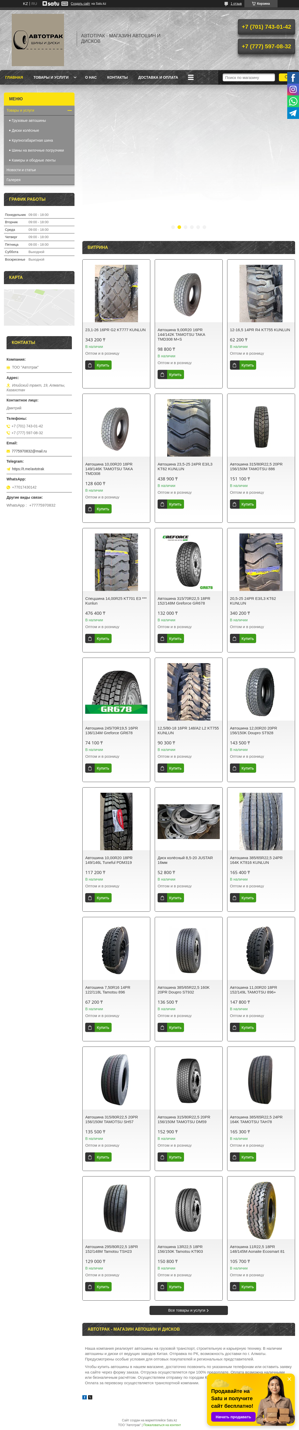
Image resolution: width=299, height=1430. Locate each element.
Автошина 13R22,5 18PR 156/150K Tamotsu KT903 (180, 1249)
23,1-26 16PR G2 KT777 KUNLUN (115, 330)
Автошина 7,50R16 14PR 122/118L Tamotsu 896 (107, 989)
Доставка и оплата (158, 77)
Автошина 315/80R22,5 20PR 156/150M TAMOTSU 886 (256, 466)
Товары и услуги (51, 77)
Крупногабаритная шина (32, 140)
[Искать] (287, 77)
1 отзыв (236, 3)
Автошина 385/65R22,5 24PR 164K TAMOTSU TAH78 (256, 1119)
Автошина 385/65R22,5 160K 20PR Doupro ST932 (184, 989)
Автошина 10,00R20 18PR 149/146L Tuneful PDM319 (109, 860)
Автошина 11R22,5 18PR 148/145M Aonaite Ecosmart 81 (257, 1249)
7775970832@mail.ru (29, 451)
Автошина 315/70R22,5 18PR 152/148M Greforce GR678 (184, 600)
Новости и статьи (21, 170)
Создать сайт (80, 3)
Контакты (117, 77)
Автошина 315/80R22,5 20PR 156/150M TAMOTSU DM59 (184, 1119)
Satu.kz (171, 1420)
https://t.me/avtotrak (28, 469)
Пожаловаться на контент (162, 1425)
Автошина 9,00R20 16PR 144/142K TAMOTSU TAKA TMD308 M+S (181, 334)
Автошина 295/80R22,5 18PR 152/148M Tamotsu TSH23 (111, 1249)
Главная (14, 77)
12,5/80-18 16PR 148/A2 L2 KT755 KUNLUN (188, 730)
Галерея (14, 180)
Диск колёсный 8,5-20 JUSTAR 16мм (185, 860)
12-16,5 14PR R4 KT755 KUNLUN (260, 330)
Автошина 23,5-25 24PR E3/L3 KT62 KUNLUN (185, 466)
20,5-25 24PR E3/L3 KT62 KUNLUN (253, 600)
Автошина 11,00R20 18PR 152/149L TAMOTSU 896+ (253, 989)
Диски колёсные (25, 130)
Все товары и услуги (186, 1310)
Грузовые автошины (29, 120)
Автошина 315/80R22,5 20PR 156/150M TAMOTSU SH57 (111, 1119)
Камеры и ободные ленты (34, 160)
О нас (91, 77)
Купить (103, 365)
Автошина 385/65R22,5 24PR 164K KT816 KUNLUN (256, 860)
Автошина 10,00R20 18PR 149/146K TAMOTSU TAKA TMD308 (109, 469)
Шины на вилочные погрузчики (38, 150)
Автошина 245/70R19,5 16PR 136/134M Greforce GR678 (111, 730)
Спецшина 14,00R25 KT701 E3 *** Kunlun (116, 600)
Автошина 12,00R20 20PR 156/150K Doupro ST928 (253, 730)
